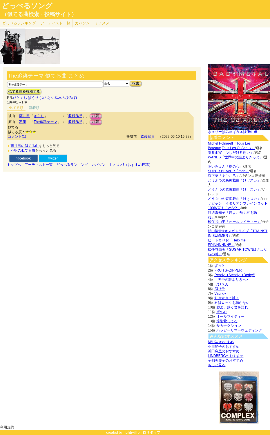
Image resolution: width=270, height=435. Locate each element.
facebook (23, 158)
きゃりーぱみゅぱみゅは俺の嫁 (232, 132)
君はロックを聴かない (232, 302)
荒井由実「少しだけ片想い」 (231, 152)
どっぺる (19, 23)
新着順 (34, 108)
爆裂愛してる (226, 321)
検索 (135, 83)
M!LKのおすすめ (221, 342)
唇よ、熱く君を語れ (232, 307)
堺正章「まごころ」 (223, 176)
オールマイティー (230, 316)
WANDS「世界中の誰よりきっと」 (235, 157)
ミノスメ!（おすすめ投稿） (130, 165)
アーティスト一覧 (39, 165)
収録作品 (75, 116)
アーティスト (55, 23)
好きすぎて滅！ (226, 298)
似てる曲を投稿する (24, 91)
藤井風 (24, 116)
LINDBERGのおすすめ (225, 356)
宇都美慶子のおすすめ (225, 360)
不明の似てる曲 (23, 150)
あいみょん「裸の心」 (225, 166)
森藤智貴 (148, 136)
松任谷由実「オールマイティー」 (234, 222)
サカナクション (228, 326)
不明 (22, 122)
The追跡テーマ (45, 122)
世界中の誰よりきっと (232, 279)
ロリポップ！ (153, 432)
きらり (39, 116)
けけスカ (221, 284)
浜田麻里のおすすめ (223, 351)
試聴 (95, 116)
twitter (53, 158)
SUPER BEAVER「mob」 (228, 171)
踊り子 (219, 289)
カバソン (82, 23)
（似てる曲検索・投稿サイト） (39, 14)
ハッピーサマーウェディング (239, 330)
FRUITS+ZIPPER (228, 270)
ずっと (219, 266)
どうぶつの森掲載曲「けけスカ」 (234, 180)
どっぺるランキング (72, 165)
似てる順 (16, 108)
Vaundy (220, 293)
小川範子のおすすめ (223, 346)
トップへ (14, 165)
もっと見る (216, 365)
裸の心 (221, 312)
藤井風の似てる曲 (25, 146)
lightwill (130, 432)
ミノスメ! (102, 23)
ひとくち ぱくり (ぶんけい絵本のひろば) (45, 98)
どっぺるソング (27, 6)
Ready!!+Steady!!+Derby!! (234, 275)
